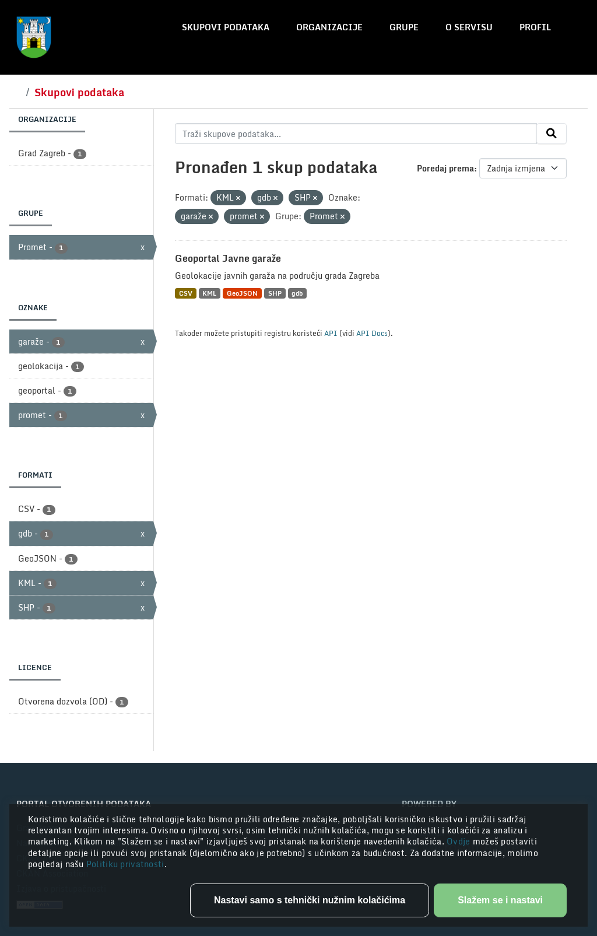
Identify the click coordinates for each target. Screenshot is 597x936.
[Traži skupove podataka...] (356, 133)
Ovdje (460, 841)
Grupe (404, 27)
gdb (297, 293)
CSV (185, 293)
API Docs (372, 333)
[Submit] (551, 133)
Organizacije (329, 27)
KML (209, 293)
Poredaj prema (445, 168)
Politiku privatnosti (125, 864)
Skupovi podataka (225, 27)
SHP (275, 293)
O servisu (469, 27)
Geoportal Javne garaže (228, 258)
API (331, 333)
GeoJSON (242, 293)
